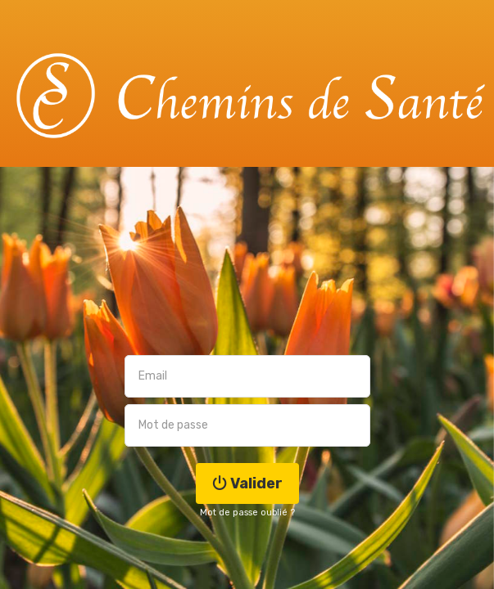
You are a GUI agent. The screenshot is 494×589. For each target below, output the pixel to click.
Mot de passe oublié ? (247, 512)
